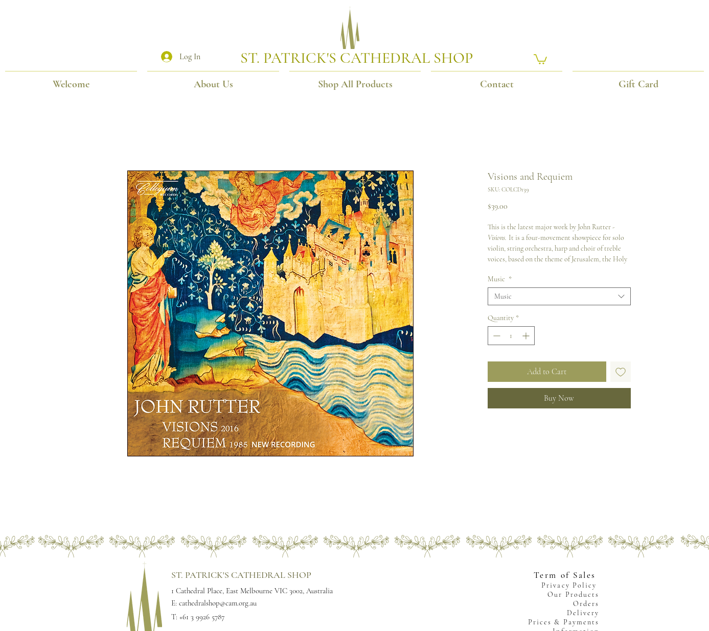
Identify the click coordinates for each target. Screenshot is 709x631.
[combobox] (559, 296)
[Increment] (526, 336)
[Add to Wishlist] (620, 371)
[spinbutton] (511, 336)
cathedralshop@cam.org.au (218, 603)
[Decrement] (495, 336)
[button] (540, 58)
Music (500, 279)
